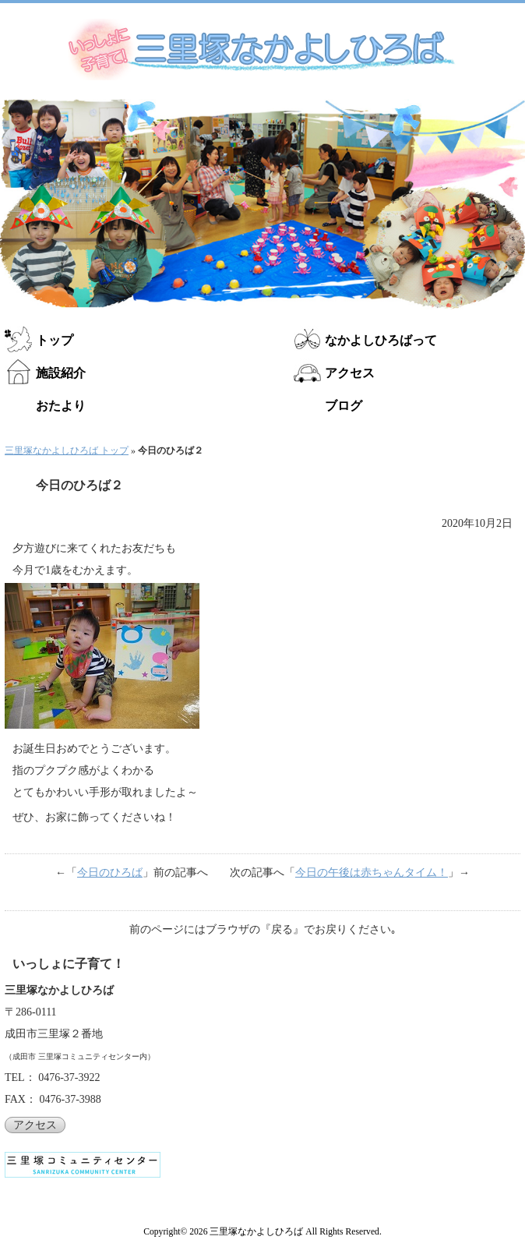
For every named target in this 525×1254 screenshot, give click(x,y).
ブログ (343, 405)
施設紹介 (61, 373)
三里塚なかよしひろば (256, 1232)
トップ (54, 340)
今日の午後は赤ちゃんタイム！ (371, 872)
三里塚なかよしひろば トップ (67, 450)
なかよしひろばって (381, 340)
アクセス (350, 373)
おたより (61, 405)
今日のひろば (110, 872)
